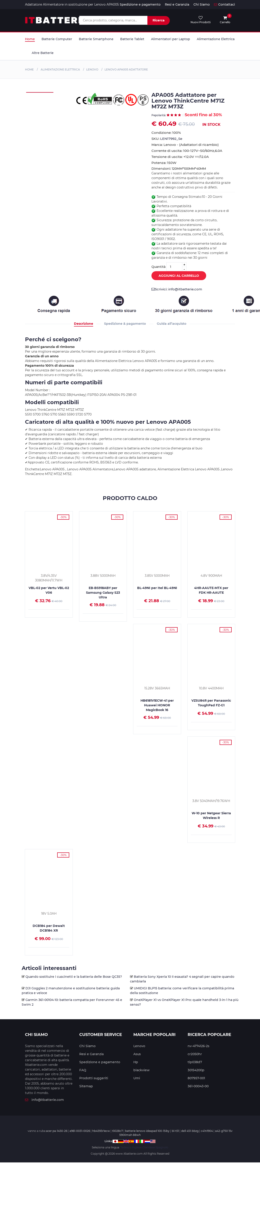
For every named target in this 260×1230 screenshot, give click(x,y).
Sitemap (86, 1086)
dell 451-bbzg (190, 1131)
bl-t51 (175, 1131)
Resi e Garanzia (177, 4)
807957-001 (196, 1078)
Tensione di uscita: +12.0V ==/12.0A (180, 157)
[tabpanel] (39, 92)
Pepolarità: (159, 115)
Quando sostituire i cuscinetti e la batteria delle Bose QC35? (73, 977)
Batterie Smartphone (96, 39)
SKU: (166, 138)
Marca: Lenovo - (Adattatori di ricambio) (185, 145)
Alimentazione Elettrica (216, 39)
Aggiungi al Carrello (175, 276)
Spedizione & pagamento (125, 324)
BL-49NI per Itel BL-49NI (157, 588)
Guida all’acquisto (171, 324)
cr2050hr (195, 1054)
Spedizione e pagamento (140, 4)
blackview (141, 1070)
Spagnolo (161, 1147)
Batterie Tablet (132, 39)
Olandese (148, 1147)
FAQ (82, 1070)
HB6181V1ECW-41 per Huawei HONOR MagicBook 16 (157, 705)
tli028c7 (117, 1131)
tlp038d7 (195, 1062)
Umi (136, 1078)
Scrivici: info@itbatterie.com (176, 289)
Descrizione (83, 324)
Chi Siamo (201, 4)
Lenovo (92, 69)
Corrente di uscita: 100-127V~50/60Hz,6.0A (186, 151)
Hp (135, 1062)
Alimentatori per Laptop (170, 39)
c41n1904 (207, 1131)
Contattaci (224, 4)
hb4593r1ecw (101, 1131)
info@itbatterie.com (44, 1100)
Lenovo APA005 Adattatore (126, 69)
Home (30, 39)
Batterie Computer (57, 39)
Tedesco (125, 1147)
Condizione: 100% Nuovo (166, 132)
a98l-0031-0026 (79, 1131)
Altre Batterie (43, 53)
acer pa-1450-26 (56, 1131)
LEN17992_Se (171, 138)
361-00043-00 (198, 1086)
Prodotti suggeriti (93, 1078)
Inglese (137, 1147)
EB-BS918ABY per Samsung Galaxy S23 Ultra (103, 592)
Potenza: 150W (163, 163)
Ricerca (159, 20)
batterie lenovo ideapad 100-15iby (147, 1131)
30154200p (196, 1070)
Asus (137, 1054)
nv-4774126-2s (198, 1046)
